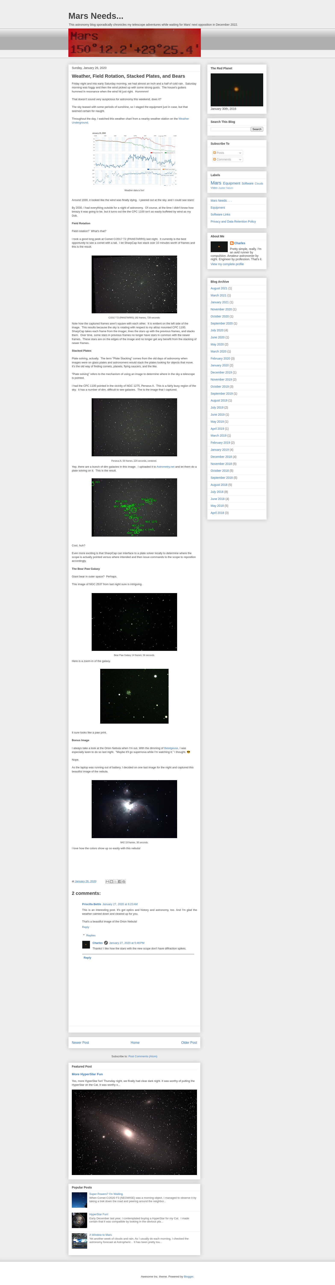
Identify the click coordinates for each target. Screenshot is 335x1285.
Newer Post (80, 1042)
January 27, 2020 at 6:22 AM (120, 904)
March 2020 (218, 351)
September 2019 (222, 393)
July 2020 (217, 330)
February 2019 (220, 442)
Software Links (220, 214)
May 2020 (217, 344)
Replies (91, 935)
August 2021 (219, 288)
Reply (85, 927)
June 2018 (218, 499)
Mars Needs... (95, 16)
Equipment (231, 183)
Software (247, 183)
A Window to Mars (100, 1234)
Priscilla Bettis (91, 904)
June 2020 (218, 337)
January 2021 (220, 302)
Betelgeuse (171, 748)
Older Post (189, 1042)
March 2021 (218, 295)
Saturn (229, 188)
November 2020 (221, 309)
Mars (216, 183)
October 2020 (220, 316)
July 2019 (217, 407)
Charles (98, 942)
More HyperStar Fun (87, 1074)
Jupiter (221, 188)
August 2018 (219, 484)
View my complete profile (227, 264)
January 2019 (220, 449)
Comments (222, 159)
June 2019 (218, 414)
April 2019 (217, 428)
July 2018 (217, 492)
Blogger (188, 1276)
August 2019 (219, 400)
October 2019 (220, 386)
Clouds (259, 183)
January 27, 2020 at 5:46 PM (126, 942)
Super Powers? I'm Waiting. (106, 1194)
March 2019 (218, 435)
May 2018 (217, 505)
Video (214, 187)
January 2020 (220, 365)
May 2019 (217, 421)
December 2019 (221, 372)
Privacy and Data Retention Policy (233, 221)
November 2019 (221, 379)
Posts (218, 153)
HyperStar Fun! (98, 1214)
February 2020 (220, 358)
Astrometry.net (166, 466)
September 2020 (222, 323)
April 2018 (217, 513)
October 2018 (220, 470)
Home (135, 1042)
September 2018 (222, 477)
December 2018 (221, 456)
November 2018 (221, 464)
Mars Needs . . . (221, 200)
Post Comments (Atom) (142, 1056)
